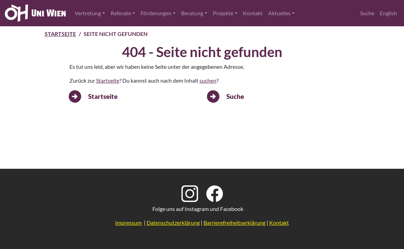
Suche (367, 13)
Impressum (128, 222)
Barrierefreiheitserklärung (234, 222)
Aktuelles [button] (279, 13)
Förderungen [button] (156, 13)
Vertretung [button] (88, 13)
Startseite (60, 33)
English (388, 13)
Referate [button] (121, 13)
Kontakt (253, 13)
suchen (207, 80)
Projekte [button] (223, 13)
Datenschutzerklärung (173, 222)
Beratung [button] (192, 13)
